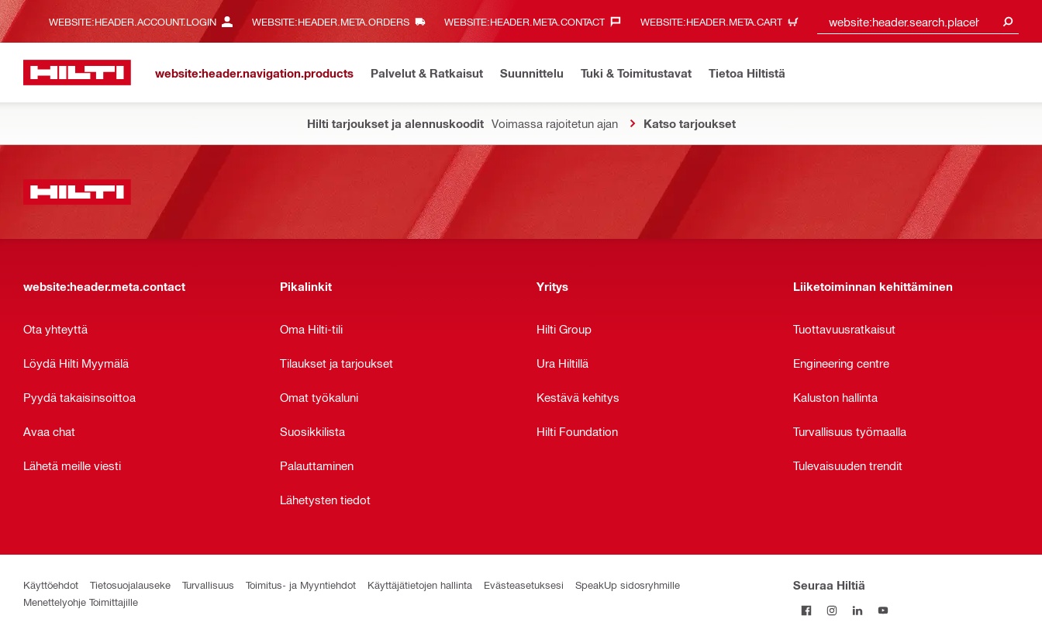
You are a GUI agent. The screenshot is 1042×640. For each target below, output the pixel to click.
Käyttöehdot (50, 584)
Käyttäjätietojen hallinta (419, 584)
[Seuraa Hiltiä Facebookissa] (806, 610)
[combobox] (918, 21)
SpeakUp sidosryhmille (627, 584)
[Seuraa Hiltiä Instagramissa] (831, 610)
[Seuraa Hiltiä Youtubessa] (882, 610)
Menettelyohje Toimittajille (80, 601)
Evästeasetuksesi (524, 584)
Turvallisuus (208, 584)
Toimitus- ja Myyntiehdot (301, 584)
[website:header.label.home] (77, 72)
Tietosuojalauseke (130, 584)
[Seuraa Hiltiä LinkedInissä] (857, 610)
